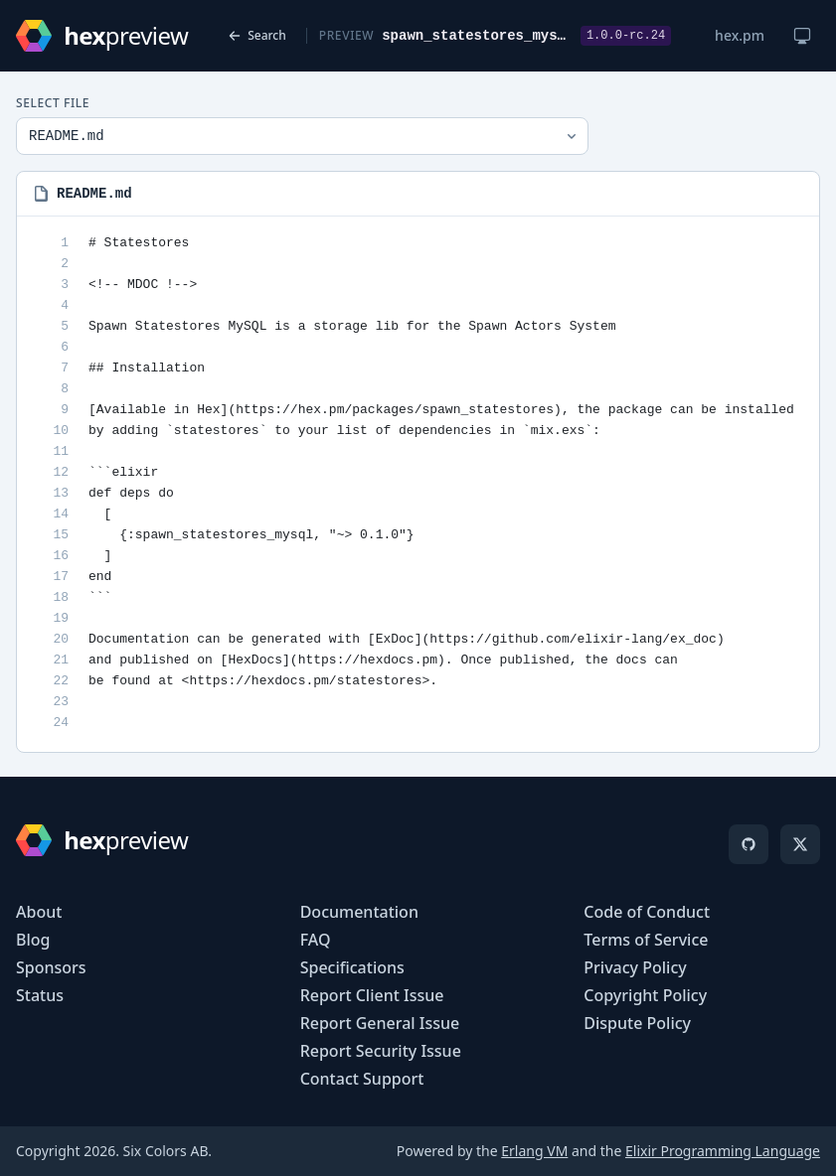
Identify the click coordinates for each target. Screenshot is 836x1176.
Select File (52, 103)
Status (40, 995)
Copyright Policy (645, 995)
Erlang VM (534, 1150)
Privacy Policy (635, 967)
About (39, 912)
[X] (800, 844)
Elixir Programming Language (722, 1150)
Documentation (359, 912)
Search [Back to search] (257, 35)
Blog (33, 940)
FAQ (315, 940)
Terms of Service (646, 940)
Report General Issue (380, 1023)
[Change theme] (802, 36)
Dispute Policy (637, 1023)
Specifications (352, 967)
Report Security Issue (380, 1051)
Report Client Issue (372, 995)
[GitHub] (748, 844)
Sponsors (51, 967)
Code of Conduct (647, 912)
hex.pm (739, 35)
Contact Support (362, 1079)
